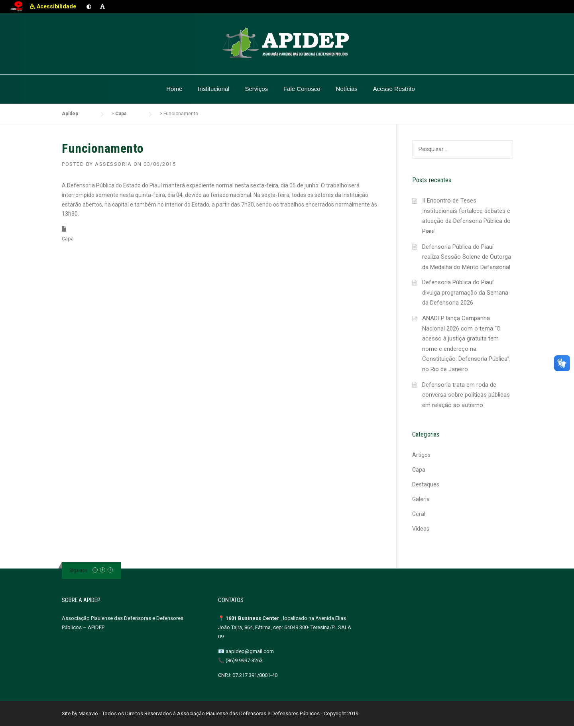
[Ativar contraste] (89, 6)
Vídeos (420, 528)
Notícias (347, 88)
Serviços (256, 88)
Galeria (421, 499)
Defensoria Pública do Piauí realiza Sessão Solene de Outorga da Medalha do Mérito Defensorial (466, 257)
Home (174, 88)
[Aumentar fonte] (102, 6)
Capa (68, 239)
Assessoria (113, 164)
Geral (418, 514)
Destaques (425, 484)
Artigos (421, 455)
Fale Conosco (301, 88)
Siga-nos (78, 570)
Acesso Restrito (394, 88)
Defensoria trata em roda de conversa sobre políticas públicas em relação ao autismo (466, 395)
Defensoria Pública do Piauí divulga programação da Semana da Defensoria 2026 (465, 292)
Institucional (213, 88)
